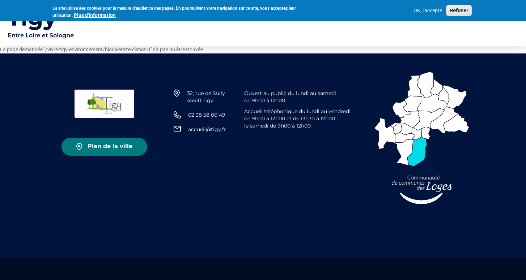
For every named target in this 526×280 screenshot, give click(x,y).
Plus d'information (95, 15)
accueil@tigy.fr (207, 129)
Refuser (458, 10)
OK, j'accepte (427, 10)
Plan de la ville (110, 146)
